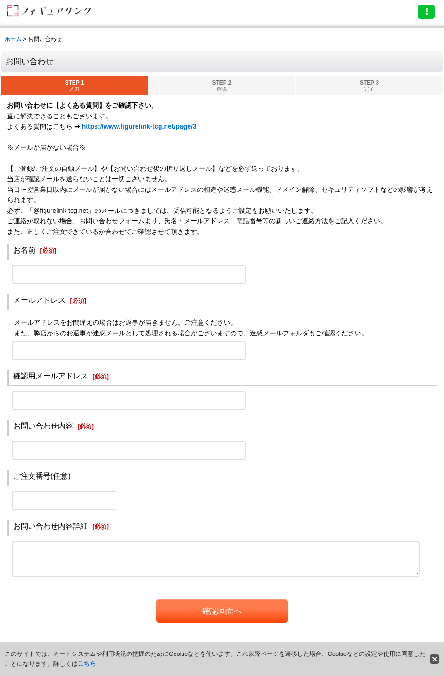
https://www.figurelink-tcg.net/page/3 (139, 126)
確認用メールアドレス (50, 375)
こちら (87, 663)
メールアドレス (39, 300)
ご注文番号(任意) (42, 476)
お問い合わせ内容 (43, 426)
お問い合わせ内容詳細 (50, 526)
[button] (426, 12)
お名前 (24, 250)
